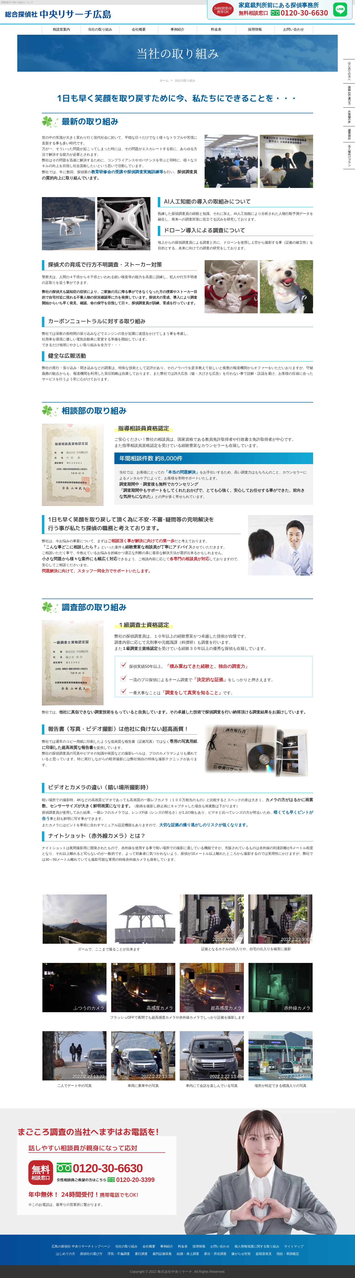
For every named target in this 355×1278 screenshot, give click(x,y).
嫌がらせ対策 (241, 1254)
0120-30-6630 (304, 12)
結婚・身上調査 (188, 1254)
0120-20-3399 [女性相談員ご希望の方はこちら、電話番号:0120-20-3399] (131, 1180)
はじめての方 (65, 1254)
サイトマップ (293, 1246)
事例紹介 (177, 29)
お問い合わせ (293, 29)
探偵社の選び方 (91, 1254)
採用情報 (255, 29)
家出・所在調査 (215, 1254)
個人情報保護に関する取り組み (256, 1246)
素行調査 (141, 1254)
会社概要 (139, 29)
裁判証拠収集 (162, 1254)
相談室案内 (61, 29)
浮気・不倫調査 (118, 1254)
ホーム (164, 80)
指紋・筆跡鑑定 (288, 1254)
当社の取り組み (100, 29)
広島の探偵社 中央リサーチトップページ (81, 1246)
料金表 (216, 29)
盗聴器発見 (264, 1254)
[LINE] (340, 15)
